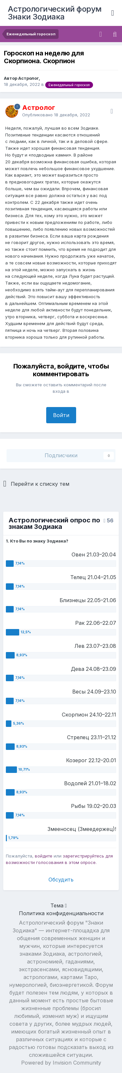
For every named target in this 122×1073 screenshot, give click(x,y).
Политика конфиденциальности (61, 913)
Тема (58, 905)
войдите (43, 855)
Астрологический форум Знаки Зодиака (55, 12)
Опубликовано (56, 114)
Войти (61, 415)
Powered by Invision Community (61, 1062)
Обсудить (61, 879)
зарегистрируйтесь (83, 855)
